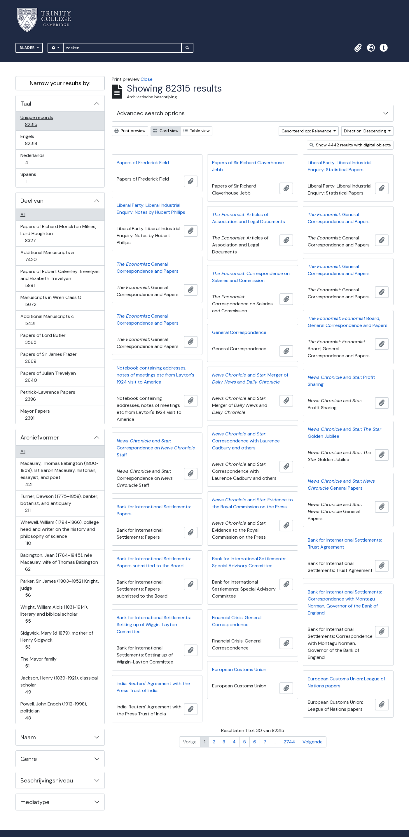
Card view (166, 130)
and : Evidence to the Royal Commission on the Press (252, 503)
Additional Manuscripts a (47, 256)
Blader (28, 47)
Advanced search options (151, 113)
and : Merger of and (250, 378)
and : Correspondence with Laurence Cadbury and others (246, 441)
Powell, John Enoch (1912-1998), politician (53, 711)
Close (147, 79)
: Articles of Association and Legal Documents (248, 218)
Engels (35, 140)
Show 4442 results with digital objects (350, 145)
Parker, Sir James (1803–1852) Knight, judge (59, 588)
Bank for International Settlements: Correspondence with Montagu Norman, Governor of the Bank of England (345, 602)
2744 (289, 742)
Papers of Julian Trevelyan (48, 377)
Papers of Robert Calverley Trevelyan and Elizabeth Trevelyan (59, 278)
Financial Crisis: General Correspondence (236, 621)
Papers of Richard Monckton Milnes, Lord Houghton (58, 233)
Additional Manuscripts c (47, 320)
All (22, 214)
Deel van (31, 200)
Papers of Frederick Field (143, 163)
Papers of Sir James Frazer (48, 358)
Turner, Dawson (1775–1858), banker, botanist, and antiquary (59, 503)
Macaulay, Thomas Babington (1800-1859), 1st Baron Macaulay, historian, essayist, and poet (59, 474)
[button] (358, 47)
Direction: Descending (365, 131)
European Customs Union (239, 669)
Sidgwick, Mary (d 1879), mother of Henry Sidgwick (56, 640)
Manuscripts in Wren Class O (50, 301)
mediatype (35, 802)
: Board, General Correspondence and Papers (347, 321)
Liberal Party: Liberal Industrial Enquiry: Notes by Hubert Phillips (151, 208)
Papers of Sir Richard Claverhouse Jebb (248, 166)
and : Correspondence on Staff (156, 448)
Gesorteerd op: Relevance (307, 131)
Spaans (29, 178)
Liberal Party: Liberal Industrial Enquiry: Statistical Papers (339, 166)
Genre (28, 759)
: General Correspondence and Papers (339, 218)
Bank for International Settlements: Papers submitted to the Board (154, 562)
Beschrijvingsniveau (46, 780)
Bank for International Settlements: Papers (154, 510)
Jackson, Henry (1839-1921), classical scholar (59, 685)
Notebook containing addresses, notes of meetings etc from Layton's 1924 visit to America (155, 375)
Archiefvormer (39, 437)
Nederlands (32, 159)
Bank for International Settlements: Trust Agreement (345, 543)
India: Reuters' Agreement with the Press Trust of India (153, 687)
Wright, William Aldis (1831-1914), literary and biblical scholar (54, 614)
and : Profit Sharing (341, 380)
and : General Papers (341, 484)
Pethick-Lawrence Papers (47, 395)
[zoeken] (122, 48)
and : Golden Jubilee (344, 432)
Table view (196, 130)
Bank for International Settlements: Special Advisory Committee (249, 562)
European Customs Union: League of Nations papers (346, 682)
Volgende (313, 742)
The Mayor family (38, 662)
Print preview (130, 130)
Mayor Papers (35, 414)
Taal (25, 103)
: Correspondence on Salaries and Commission (251, 276)
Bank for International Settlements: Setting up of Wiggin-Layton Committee (154, 624)
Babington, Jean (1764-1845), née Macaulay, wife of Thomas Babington (59, 562)
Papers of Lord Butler (43, 339)
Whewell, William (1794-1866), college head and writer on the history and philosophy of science (59, 533)
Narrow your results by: (60, 83)
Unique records (36, 121)
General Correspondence (239, 332)
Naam (28, 737)
